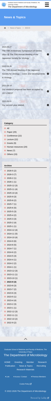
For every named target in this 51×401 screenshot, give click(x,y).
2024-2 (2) (11, 263)
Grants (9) (11, 143)
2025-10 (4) (12, 193)
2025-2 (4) (11, 222)
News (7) (11, 150)
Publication (10, 366)
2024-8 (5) (11, 245)
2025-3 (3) (11, 219)
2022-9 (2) (11, 322)
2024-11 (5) (12, 233)
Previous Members (38, 377)
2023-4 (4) (11, 300)
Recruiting (41, 366)
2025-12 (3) (12, 185)
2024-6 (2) (11, 252)
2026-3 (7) (11, 174)
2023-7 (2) (11, 289)
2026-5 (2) (11, 170)
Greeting (18, 362)
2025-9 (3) (11, 196)
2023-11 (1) (12, 274)
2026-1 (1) (11, 182)
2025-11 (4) (12, 189)
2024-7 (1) (11, 248)
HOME (7, 362)
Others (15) (12, 154)
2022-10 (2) (12, 319)
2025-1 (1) (11, 226)
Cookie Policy (25, 384)
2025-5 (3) (11, 211)
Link (7, 377)
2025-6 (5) (11, 208)
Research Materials (25, 369)
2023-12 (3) (12, 271)
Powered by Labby (40, 398)
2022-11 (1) (12, 315)
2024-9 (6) (11, 241)
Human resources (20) (17, 147)
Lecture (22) (12, 139)
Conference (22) (14, 135)
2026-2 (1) (11, 178)
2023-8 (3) (11, 285)
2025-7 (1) (11, 204)
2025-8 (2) (11, 200)
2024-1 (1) (11, 267)
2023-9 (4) (11, 282)
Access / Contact (20, 377)
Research (42, 362)
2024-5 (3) (11, 256)
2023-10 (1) (12, 278)
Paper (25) (12, 132)
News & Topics (15, 28)
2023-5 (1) (11, 296)
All (8, 128)
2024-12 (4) (12, 230)
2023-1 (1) (11, 308)
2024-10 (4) (12, 237)
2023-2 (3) (11, 304)
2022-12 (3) (12, 311)
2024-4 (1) (11, 259)
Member (30, 362)
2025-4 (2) (11, 215)
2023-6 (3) (11, 293)
